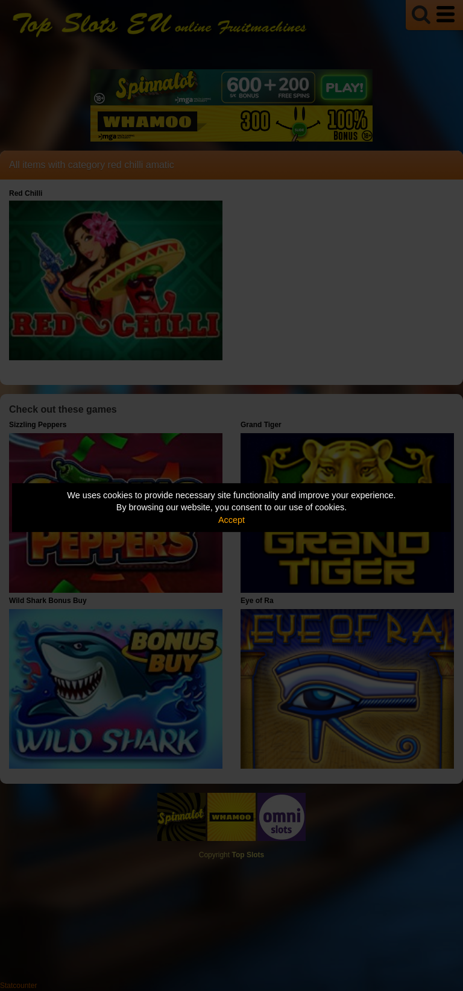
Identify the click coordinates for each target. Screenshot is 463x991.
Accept (231, 520)
